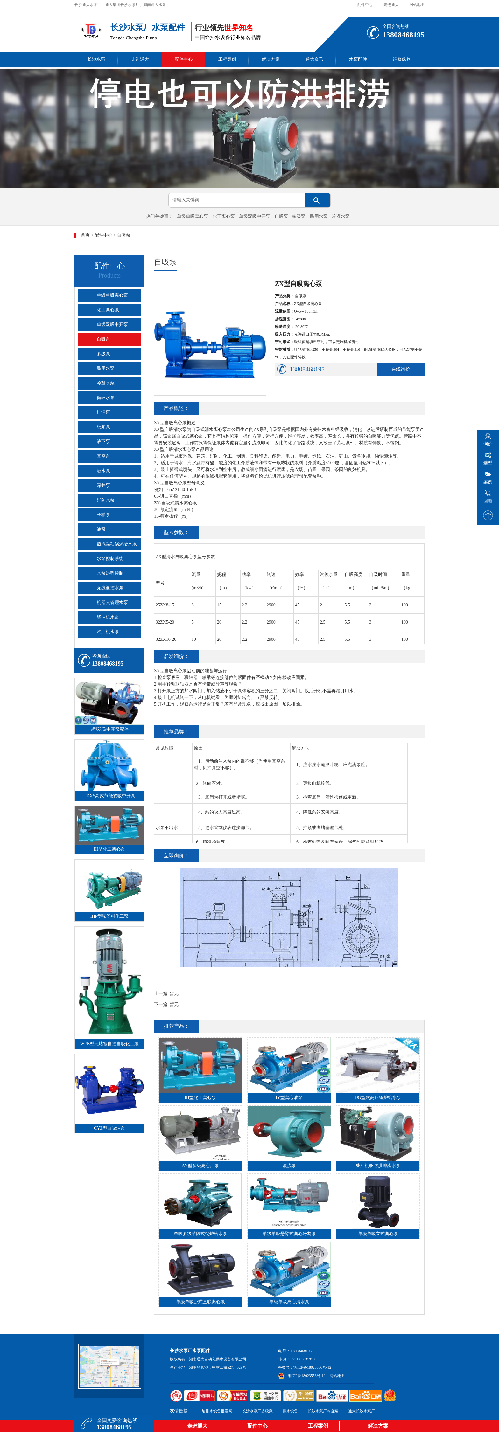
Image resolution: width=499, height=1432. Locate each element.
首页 (85, 235)
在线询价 (400, 369)
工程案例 (227, 59)
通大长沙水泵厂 (361, 1411)
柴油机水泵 (108, 617)
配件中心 (365, 5)
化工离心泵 (224, 216)
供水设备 (290, 1411)
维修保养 (402, 59)
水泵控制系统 (110, 558)
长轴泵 (103, 514)
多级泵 (299, 216)
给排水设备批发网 (217, 1411)
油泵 (101, 529)
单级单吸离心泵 (192, 216)
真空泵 (103, 456)
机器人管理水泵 (112, 602)
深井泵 (103, 485)
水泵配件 (358, 59)
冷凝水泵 (341, 216)
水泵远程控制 (110, 573)
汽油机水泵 (108, 631)
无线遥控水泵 (110, 587)
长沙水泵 (96, 59)
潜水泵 (103, 470)
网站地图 (417, 5)
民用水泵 (319, 216)
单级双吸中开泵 (254, 216)
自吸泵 (281, 216)
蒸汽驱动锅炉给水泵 (117, 544)
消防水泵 (106, 500)
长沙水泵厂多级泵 (257, 1411)
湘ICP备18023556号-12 (312, 1367)
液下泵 (103, 441)
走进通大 (391, 5)
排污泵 (103, 412)
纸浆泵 (103, 427)
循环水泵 (106, 397)
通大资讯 (314, 59)
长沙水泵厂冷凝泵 (323, 1411)
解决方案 (271, 59)
